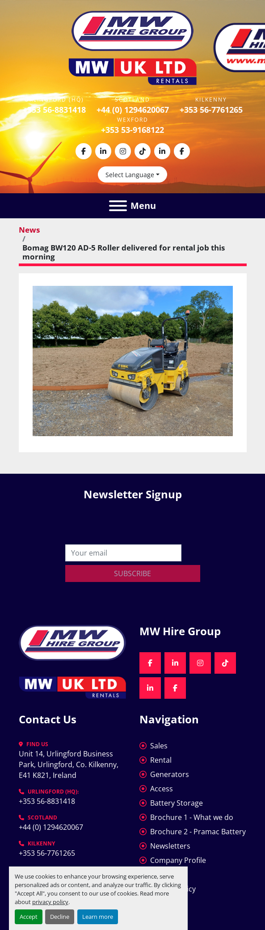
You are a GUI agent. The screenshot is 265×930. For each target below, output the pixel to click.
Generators (169, 774)
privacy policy (50, 902)
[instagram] (123, 151)
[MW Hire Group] (72, 642)
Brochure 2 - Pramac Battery (198, 832)
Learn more (97, 917)
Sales (159, 746)
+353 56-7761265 (211, 109)
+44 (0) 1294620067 (133, 109)
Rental (161, 760)
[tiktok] (143, 151)
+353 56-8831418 (54, 109)
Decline (59, 917)
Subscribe (132, 573)
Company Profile (178, 860)
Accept (29, 917)
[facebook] (84, 151)
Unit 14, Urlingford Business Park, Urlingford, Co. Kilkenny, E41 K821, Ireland (69, 764)
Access (161, 789)
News (29, 230)
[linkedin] (103, 151)
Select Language (129, 174)
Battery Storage (176, 803)
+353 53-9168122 (132, 129)
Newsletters (170, 846)
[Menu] (118, 205)
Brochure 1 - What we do (191, 817)
